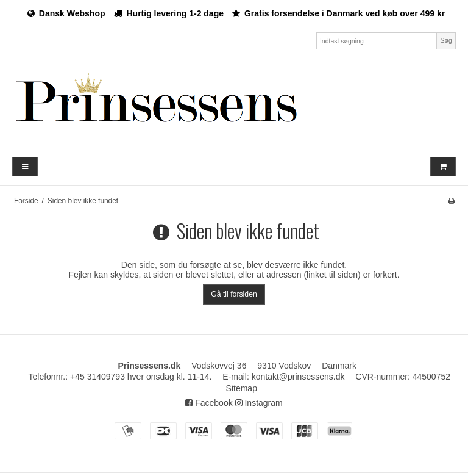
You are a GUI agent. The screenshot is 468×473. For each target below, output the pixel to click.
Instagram (259, 403)
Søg (446, 40)
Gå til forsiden (234, 294)
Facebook (208, 403)
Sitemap (241, 388)
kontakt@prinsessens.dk (298, 376)
